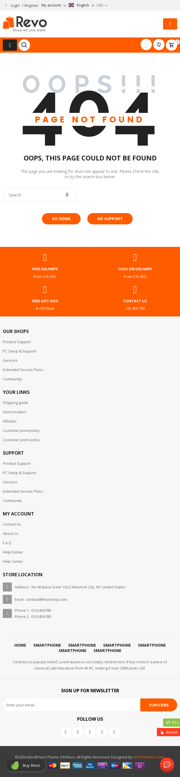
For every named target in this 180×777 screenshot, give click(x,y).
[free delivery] (45, 258)
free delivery (45, 268)
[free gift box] (45, 290)
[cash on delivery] (135, 258)
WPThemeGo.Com (148, 757)
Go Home (61, 218)
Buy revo (31, 765)
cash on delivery (135, 268)
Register (32, 5)
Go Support (110, 218)
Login (15, 5)
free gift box (45, 300)
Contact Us (165, 764)
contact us (135, 300)
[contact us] (135, 290)
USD (100, 5)
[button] (170, 24)
